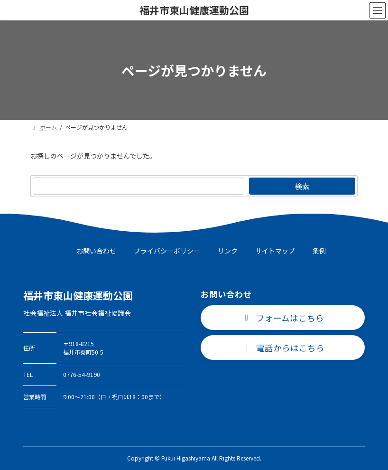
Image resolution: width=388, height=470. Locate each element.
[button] (283, 317)
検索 (302, 186)
